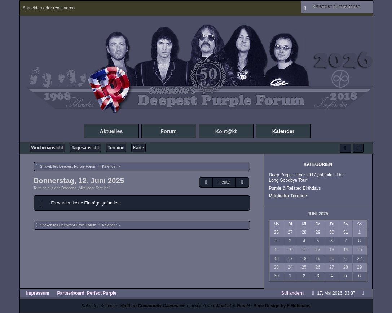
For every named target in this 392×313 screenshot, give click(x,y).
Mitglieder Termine (288, 195)
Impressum (37, 293)
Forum (168, 131)
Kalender (283, 131)
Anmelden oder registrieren (49, 7)
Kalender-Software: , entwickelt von (166, 305)
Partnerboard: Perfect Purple (86, 293)
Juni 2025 (318, 213)
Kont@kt (226, 131)
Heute (224, 182)
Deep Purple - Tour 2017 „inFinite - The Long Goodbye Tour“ (306, 177)
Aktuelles (111, 131)
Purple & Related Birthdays (295, 188)
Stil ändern (292, 293)
